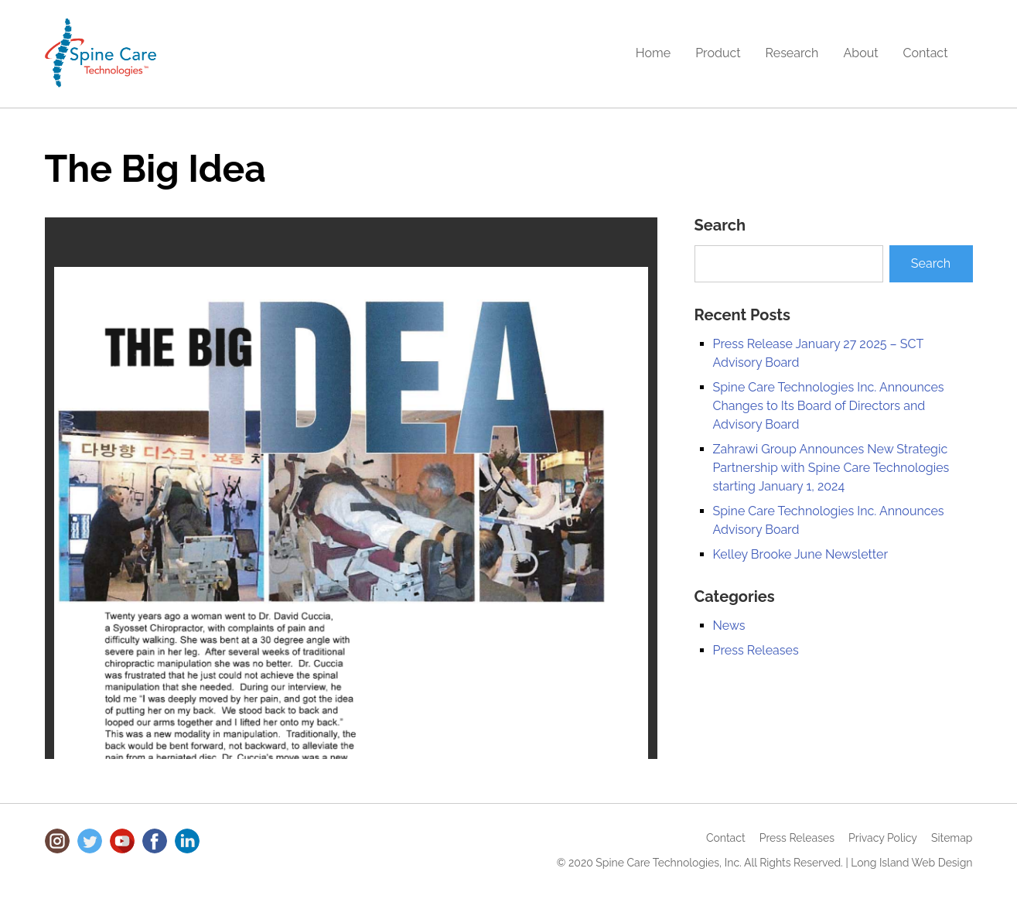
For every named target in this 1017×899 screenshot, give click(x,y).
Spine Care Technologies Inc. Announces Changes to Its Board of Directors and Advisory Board (828, 406)
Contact (925, 53)
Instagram (57, 841)
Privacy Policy (882, 838)
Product (717, 53)
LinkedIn (187, 841)
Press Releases (756, 650)
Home (653, 53)
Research (792, 53)
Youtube (122, 841)
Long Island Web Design (911, 862)
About (860, 53)
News (729, 625)
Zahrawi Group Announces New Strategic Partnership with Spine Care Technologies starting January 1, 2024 (831, 468)
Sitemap (951, 838)
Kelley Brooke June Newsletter (801, 554)
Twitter (89, 841)
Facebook (154, 841)
